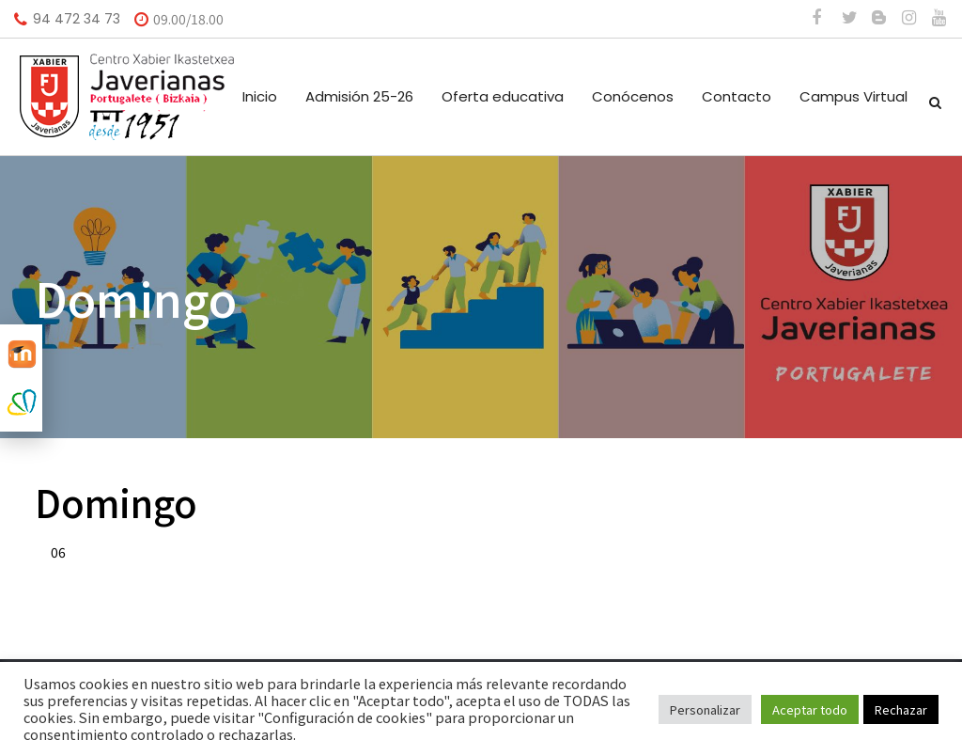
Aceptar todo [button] (809, 709)
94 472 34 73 (76, 18)
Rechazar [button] (901, 709)
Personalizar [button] (705, 709)
